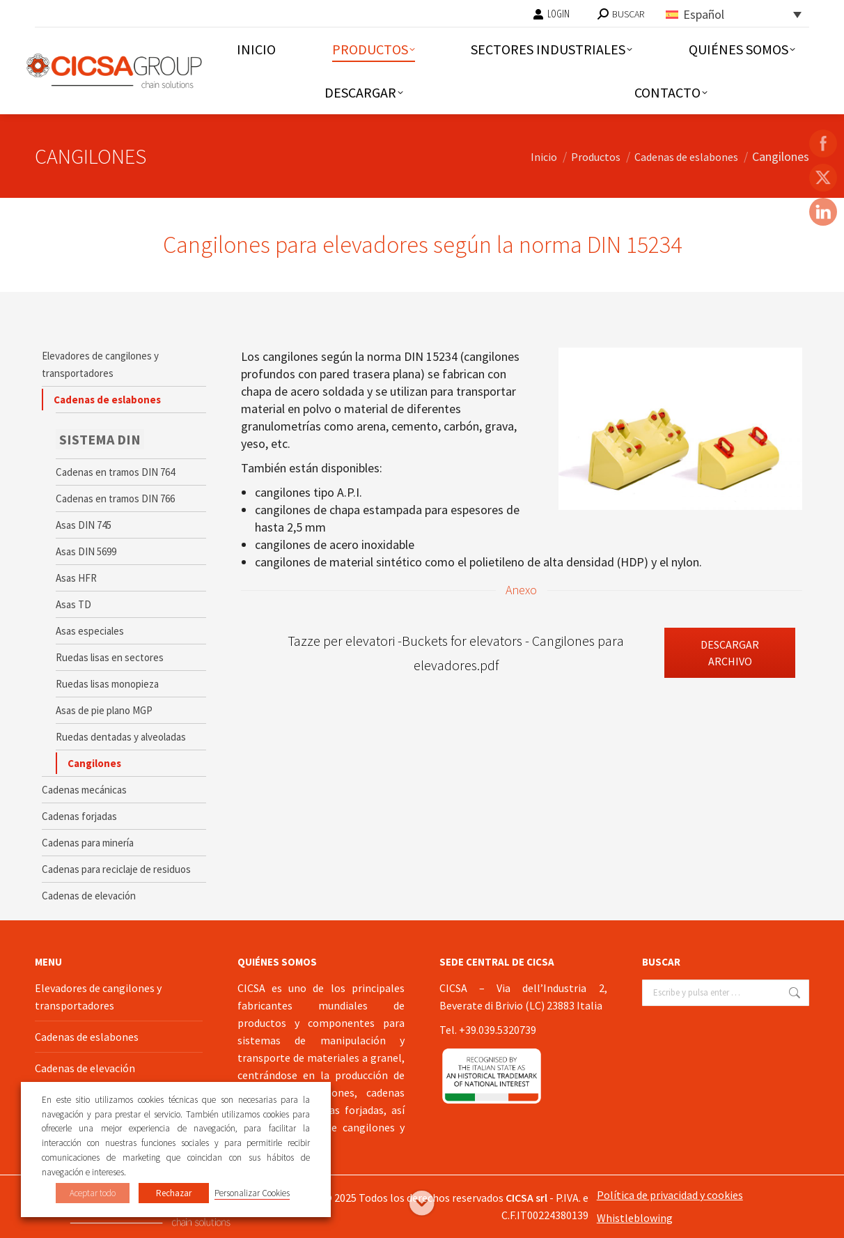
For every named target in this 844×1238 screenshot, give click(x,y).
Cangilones (94, 763)
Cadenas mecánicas (84, 789)
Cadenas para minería (88, 842)
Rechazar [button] (174, 1193)
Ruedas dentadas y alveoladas (121, 736)
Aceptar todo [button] (93, 1193)
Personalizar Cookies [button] (252, 1193)
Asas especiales (90, 630)
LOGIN (551, 14)
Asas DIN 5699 (86, 551)
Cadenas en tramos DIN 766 (115, 498)
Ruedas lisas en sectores (110, 657)
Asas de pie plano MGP (104, 710)
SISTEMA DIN (100, 439)
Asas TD (73, 604)
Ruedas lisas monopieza (107, 683)
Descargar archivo (730, 652)
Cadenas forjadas (79, 816)
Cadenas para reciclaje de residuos (116, 869)
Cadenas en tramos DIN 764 (115, 472)
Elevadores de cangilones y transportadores (100, 364)
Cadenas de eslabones (107, 399)
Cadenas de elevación (89, 895)
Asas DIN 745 (83, 525)
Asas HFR (76, 578)
